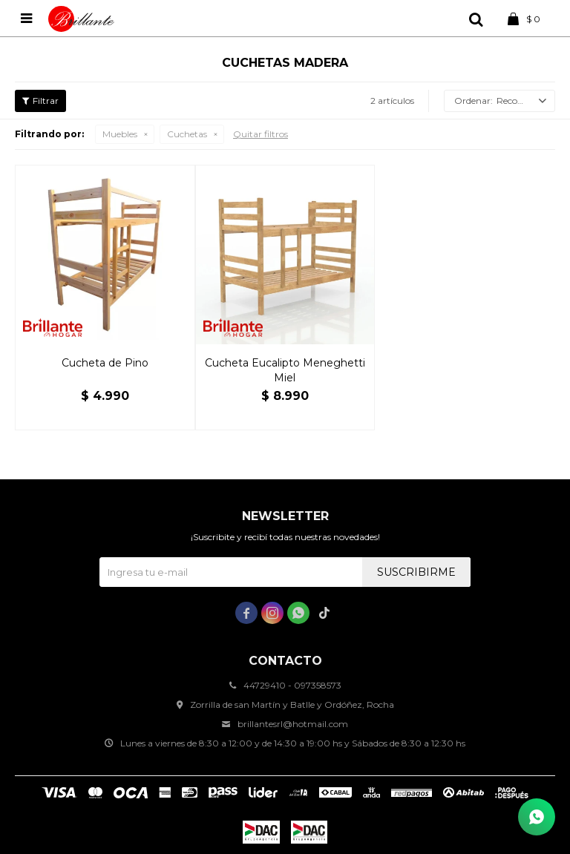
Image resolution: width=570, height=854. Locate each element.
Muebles (119, 133)
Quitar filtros (260, 133)
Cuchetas (187, 133)
